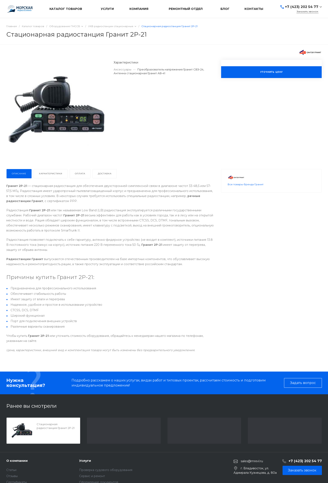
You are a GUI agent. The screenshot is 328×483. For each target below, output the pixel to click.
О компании (17, 461)
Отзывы (12, 476)
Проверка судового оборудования (105, 470)
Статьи (11, 470)
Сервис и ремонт (92, 476)
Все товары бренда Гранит (245, 194)
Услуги (85, 461)
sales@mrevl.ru (252, 461)
